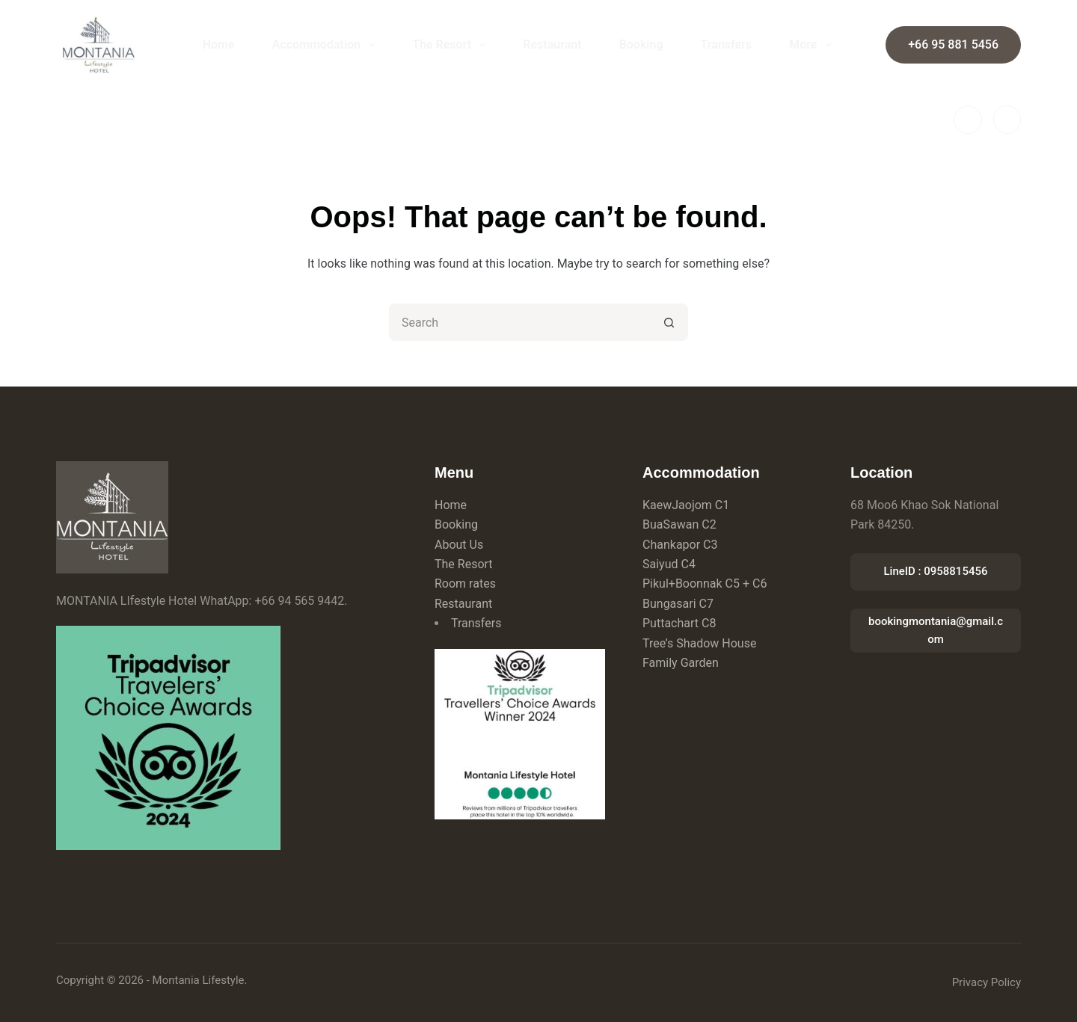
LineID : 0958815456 (935, 571)
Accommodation (326, 45)
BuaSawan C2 (679, 524)
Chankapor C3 (679, 545)
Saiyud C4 (669, 564)
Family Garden (680, 663)
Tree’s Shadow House (699, 643)
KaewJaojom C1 (685, 505)
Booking (641, 44)
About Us (459, 545)
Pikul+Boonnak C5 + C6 (704, 583)
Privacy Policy (986, 982)
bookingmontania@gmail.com (935, 631)
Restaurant (552, 44)
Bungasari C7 (678, 604)
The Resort (451, 45)
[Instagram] (1007, 119)
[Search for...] (520, 322)
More (813, 45)
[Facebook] (968, 119)
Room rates (465, 583)
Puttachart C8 (679, 623)
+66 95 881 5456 (953, 44)
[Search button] (669, 322)
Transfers (726, 44)
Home (219, 44)
